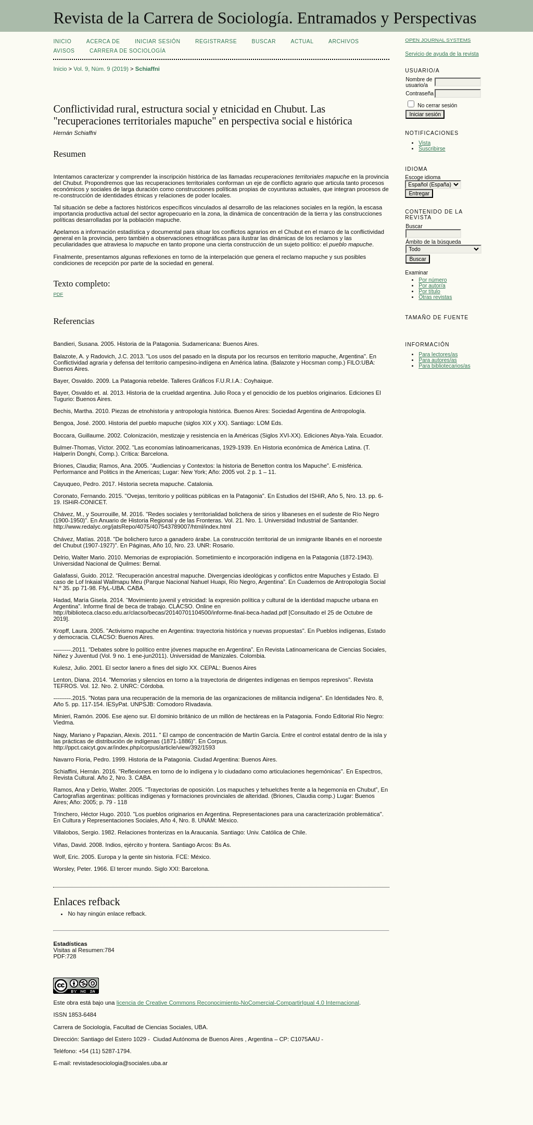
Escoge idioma (422, 177)
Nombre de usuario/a (418, 82)
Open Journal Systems (438, 40)
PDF (58, 294)
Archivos (343, 41)
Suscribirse (431, 149)
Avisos (63, 51)
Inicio (62, 41)
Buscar (264, 41)
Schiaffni (147, 69)
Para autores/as (437, 360)
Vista (424, 143)
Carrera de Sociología (128, 51)
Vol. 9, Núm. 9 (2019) (101, 69)
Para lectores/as (438, 354)
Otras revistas (435, 297)
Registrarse (216, 41)
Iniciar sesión (158, 41)
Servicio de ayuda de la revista (442, 54)
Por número (432, 280)
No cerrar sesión (437, 105)
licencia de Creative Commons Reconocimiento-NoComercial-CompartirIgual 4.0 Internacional (238, 1002)
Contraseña (419, 93)
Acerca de (103, 41)
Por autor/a (431, 286)
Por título (429, 291)
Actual (301, 41)
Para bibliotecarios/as (444, 366)
